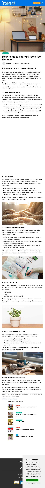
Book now (37, 3)
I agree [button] (28, 480)
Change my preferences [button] (33, 483)
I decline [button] (35, 480)
